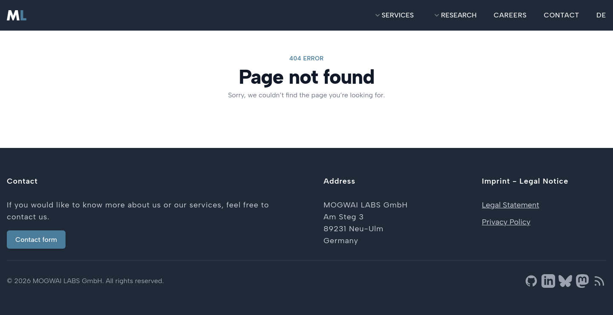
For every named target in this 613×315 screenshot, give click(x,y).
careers (510, 15)
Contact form (36, 240)
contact (561, 15)
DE (601, 15)
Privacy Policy (506, 222)
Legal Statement (510, 205)
